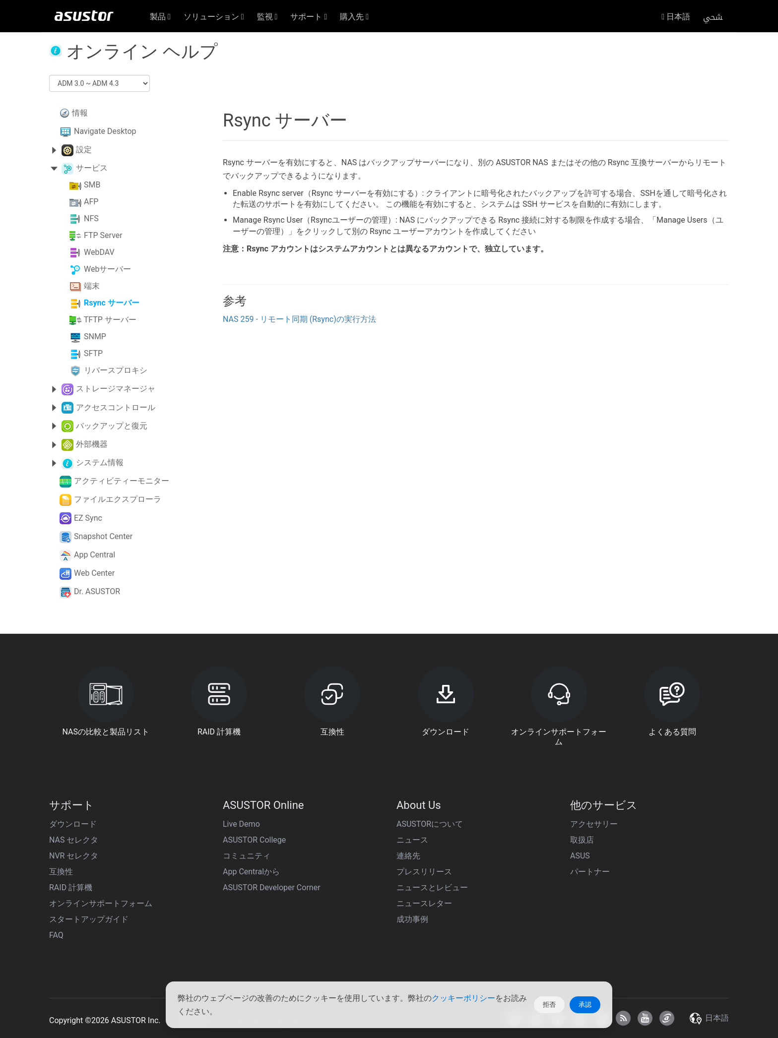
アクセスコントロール (115, 407)
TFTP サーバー (110, 320)
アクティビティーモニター (121, 481)
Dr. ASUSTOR (97, 591)
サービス (92, 168)
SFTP (93, 354)
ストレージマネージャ (115, 388)
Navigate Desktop (105, 131)
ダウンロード (73, 824)
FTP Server (103, 236)
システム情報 (100, 462)
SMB (92, 185)
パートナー (590, 871)
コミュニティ (246, 855)
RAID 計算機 (70, 887)
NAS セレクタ (73, 840)
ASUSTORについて (429, 824)
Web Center (94, 573)
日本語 (675, 16)
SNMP (95, 337)
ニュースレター (424, 903)
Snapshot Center (103, 536)
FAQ (56, 935)
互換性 (61, 871)
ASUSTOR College (254, 840)
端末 (92, 286)
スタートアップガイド (89, 919)
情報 (80, 113)
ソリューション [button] (214, 16)
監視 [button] (267, 16)
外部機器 (92, 444)
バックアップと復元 (111, 425)
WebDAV (99, 252)
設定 (84, 149)
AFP (91, 202)
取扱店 (582, 840)
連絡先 (408, 855)
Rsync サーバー (111, 303)
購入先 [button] (354, 16)
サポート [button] (308, 16)
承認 (585, 1004)
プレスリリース (424, 871)
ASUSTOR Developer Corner (272, 887)
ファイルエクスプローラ (117, 499)
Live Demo (241, 824)
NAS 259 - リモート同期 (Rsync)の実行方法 (299, 319)
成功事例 (412, 919)
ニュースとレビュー (432, 887)
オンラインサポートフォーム (100, 903)
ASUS (580, 855)
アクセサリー (594, 824)
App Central (94, 554)
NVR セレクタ (73, 855)
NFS (91, 219)
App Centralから (251, 871)
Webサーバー (107, 269)
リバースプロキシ (115, 370)
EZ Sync (88, 518)
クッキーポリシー (463, 998)
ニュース (412, 840)
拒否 (549, 1004)
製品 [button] (160, 16)
